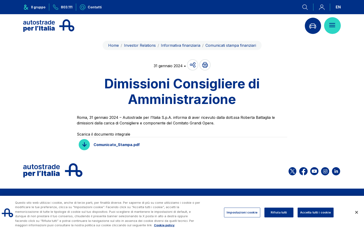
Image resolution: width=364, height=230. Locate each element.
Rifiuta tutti (279, 212)
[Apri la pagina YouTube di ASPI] (314, 170)
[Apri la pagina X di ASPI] (292, 170)
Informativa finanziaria (180, 45)
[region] (182, 213)
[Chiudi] (356, 212)
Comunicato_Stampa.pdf (117, 144)
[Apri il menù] (332, 25)
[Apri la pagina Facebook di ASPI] (303, 170)
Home (113, 45)
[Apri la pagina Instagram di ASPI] (325, 170)
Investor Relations (140, 45)
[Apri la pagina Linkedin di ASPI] (336, 170)
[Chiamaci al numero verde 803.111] (62, 7)
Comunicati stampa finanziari (230, 45)
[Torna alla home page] (48, 25)
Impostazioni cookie (242, 212)
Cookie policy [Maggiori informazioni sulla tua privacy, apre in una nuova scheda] (164, 225)
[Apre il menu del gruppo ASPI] (36, 7)
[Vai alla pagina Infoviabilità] (312, 25)
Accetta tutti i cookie (315, 212)
